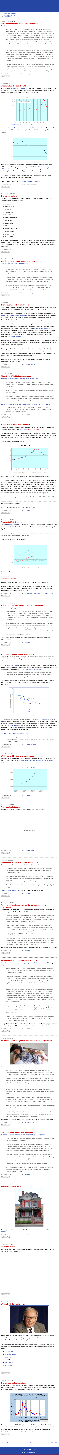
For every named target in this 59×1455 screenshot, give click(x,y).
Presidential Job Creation (11, 522)
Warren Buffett (34, 1371)
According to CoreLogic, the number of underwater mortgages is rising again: (23, 1134)
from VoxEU (14, 665)
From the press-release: (8, 26)
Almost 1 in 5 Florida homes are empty (16, 376)
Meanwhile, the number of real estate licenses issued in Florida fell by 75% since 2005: (25, 404)
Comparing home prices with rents (10, 890)
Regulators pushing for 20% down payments (19, 960)
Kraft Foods (8, 1357)
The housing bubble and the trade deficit (17, 654)
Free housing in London (10, 807)
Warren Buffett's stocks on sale (13, 1304)
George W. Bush (39, 593)
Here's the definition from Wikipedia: (31, 669)
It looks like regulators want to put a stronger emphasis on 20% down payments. (23, 963)
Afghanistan (28, 1122)
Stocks (27, 1292)
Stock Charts (7, 16)
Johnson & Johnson (10, 1354)
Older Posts (53, 1442)
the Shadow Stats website (40, 328)
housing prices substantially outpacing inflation (14, 315)
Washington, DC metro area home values (17, 756)
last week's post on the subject (19, 88)
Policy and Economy (10, 13)
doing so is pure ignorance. (39, 320)
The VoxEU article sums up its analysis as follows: (15, 733)
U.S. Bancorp (8, 1365)
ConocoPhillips (9, 1351)
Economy (27, 1431)
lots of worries (16, 1385)
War (34, 1122)
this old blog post (13, 524)
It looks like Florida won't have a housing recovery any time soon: (19, 378)
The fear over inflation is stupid (13, 1383)
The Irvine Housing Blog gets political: (11, 608)
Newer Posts (4, 1442)
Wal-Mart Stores (9, 1368)
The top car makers (9, 196)
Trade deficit (34, 744)
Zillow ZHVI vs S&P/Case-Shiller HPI (15, 425)
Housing (27, 73)
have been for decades (14, 336)
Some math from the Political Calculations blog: (14, 263)
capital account (45, 719)
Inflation (33, 184)
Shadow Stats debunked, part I (13, 86)
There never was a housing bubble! (15, 305)
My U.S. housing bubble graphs (10, 497)
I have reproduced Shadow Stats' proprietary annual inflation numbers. (21, 128)
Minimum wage (29, 292)
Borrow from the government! (35, 912)
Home (29, 1442)
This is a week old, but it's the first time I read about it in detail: (18, 1067)
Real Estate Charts (9, 15)
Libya (32, 850)
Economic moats (8, 1247)
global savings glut (15, 725)
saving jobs (24, 582)
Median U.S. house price (11, 1186)
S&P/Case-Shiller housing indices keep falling (19, 23)
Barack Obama (29, 593)
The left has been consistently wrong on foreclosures (22, 605)
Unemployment (39, 292)
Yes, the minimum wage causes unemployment (20, 261)
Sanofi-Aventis (9, 1362)
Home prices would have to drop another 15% (19, 862)
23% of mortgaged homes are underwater (18, 1132)
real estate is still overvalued (30, 865)
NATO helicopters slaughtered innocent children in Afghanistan (26, 1041)
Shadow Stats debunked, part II (31, 181)
